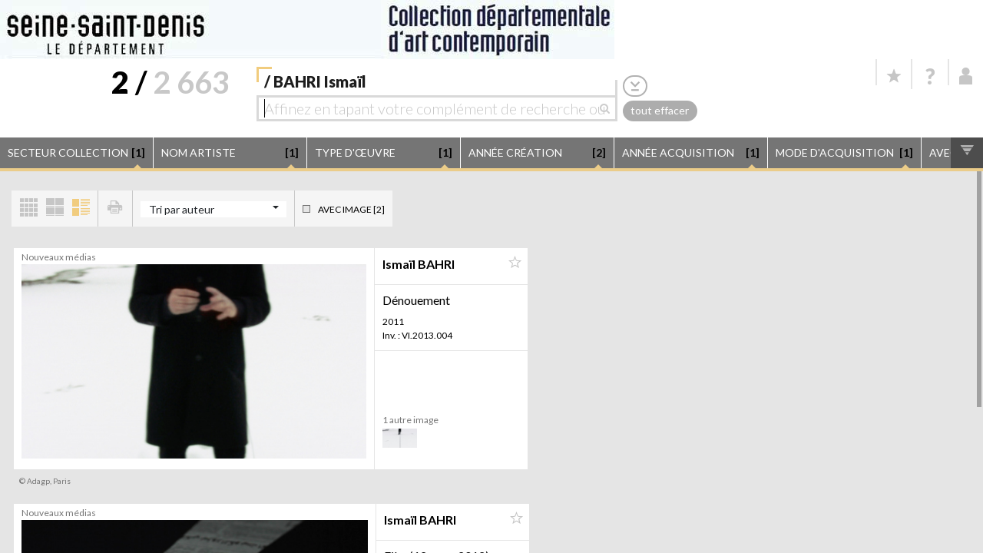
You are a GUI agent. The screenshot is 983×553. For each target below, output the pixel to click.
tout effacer (660, 110)
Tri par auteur (181, 209)
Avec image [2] (351, 209)
